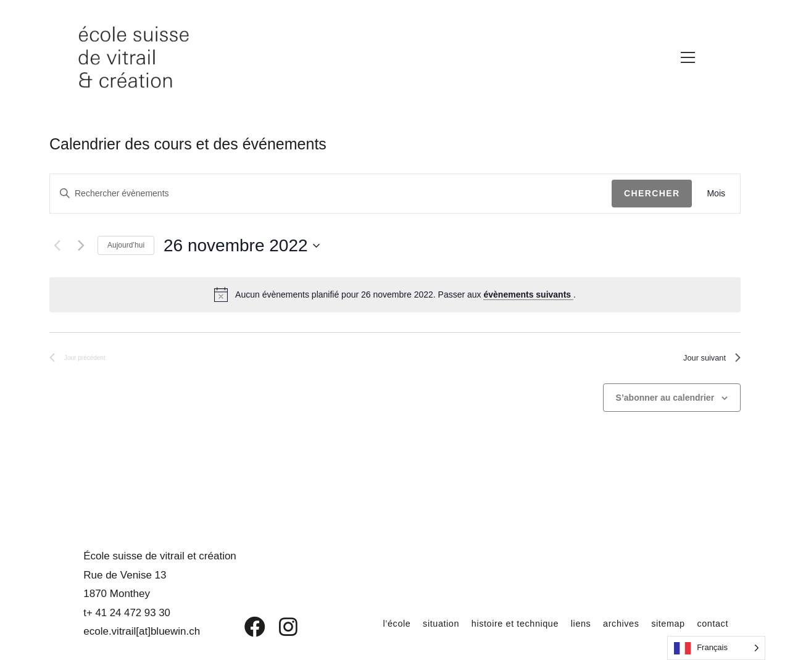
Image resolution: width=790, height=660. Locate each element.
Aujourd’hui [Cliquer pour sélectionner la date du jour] (125, 245)
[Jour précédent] (56, 245)
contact (711, 623)
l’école (370, 623)
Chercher (652, 193)
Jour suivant (707, 360)
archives (612, 623)
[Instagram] (280, 627)
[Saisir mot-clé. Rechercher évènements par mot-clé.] (331, 193)
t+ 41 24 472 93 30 (124, 613)
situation (417, 623)
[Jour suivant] (80, 245)
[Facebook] (246, 627)
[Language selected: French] (716, 648)
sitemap (662, 623)
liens (569, 623)
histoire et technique (498, 623)
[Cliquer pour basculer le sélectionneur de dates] (242, 245)
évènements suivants (528, 294)
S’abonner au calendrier (665, 402)
